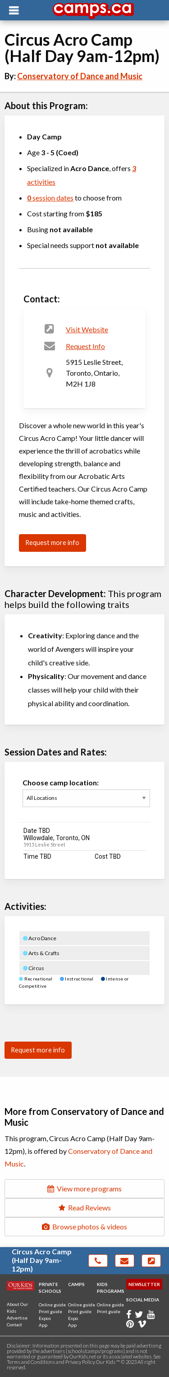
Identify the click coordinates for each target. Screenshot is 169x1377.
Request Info (85, 346)
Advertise (17, 1317)
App (43, 1325)
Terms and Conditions (31, 1362)
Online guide (52, 1304)
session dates (50, 197)
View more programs (84, 1188)
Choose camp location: (86, 798)
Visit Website (87, 329)
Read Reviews (85, 1207)
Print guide (50, 1311)
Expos (45, 1318)
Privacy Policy (79, 1362)
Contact (14, 1324)
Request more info (52, 542)
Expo (73, 1318)
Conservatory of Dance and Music (79, 76)
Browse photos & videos (84, 1226)
